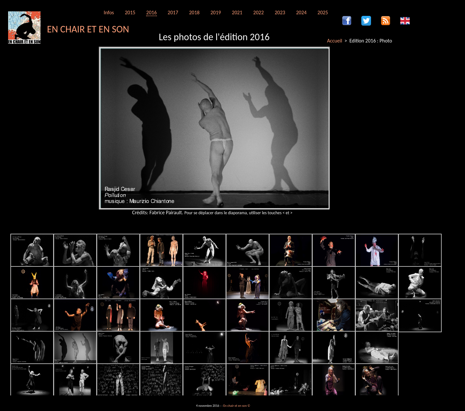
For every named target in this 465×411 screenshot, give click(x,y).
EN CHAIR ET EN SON (88, 29)
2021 (237, 12)
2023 (280, 12)
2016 (151, 12)
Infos (109, 12)
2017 (173, 12)
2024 (301, 12)
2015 (130, 12)
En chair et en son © (236, 406)
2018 (194, 12)
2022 (258, 12)
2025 (323, 12)
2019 (215, 12)
